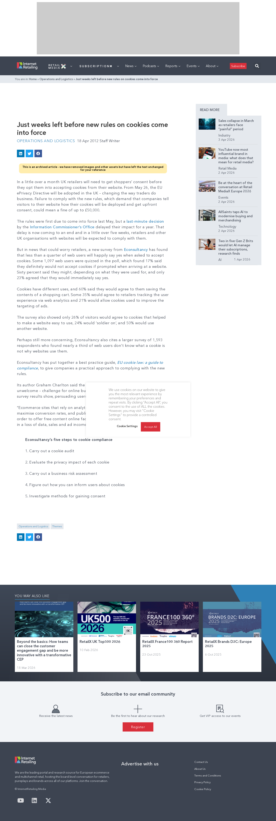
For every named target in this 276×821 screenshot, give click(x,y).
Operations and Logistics (56, 79)
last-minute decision (145, 221)
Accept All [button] (150, 426)
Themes (57, 526)
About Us (200, 768)
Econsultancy (136, 249)
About (212, 66)
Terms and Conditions (207, 775)
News (130, 66)
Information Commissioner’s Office (62, 227)
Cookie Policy (202, 789)
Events (193, 66)
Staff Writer (110, 141)
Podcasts (151, 66)
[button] (257, 66)
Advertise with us (140, 764)
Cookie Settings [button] (127, 426)
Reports (172, 66)
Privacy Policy (202, 782)
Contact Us (201, 762)
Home (33, 79)
